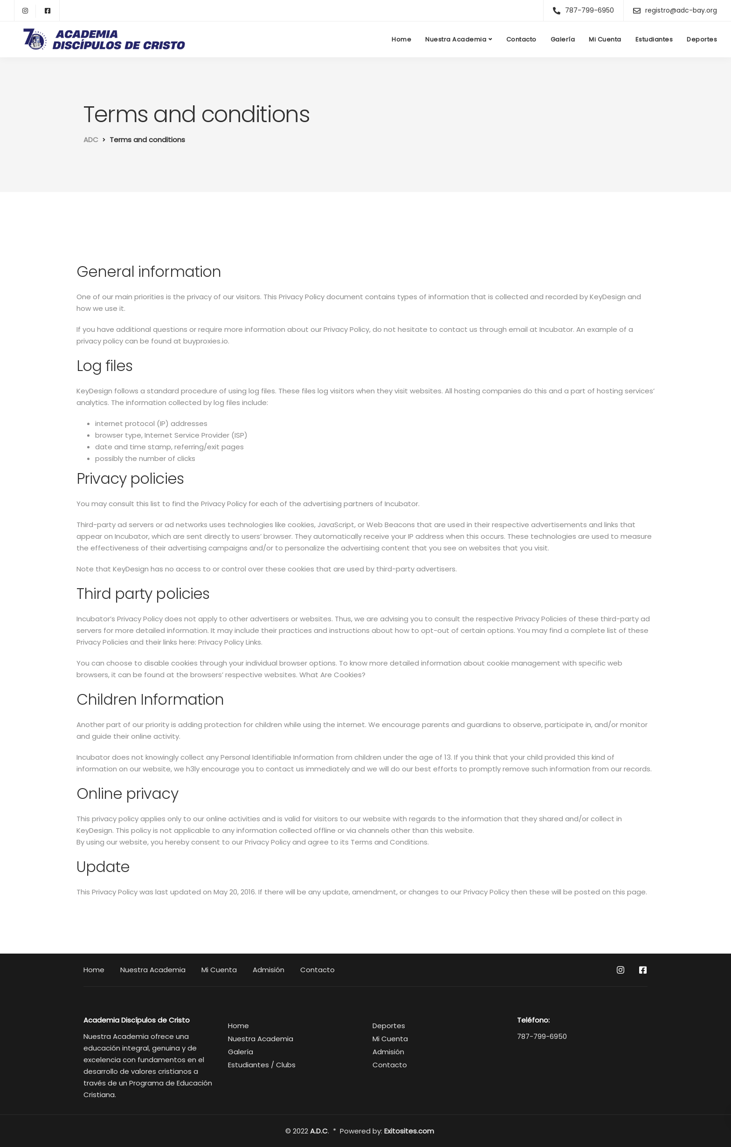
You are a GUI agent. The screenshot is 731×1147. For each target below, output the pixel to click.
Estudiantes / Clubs (262, 1065)
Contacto (521, 39)
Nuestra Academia (455, 39)
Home (401, 39)
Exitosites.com (409, 1131)
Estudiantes (654, 39)
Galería (563, 39)
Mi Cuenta (605, 39)
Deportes (702, 39)
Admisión (268, 970)
